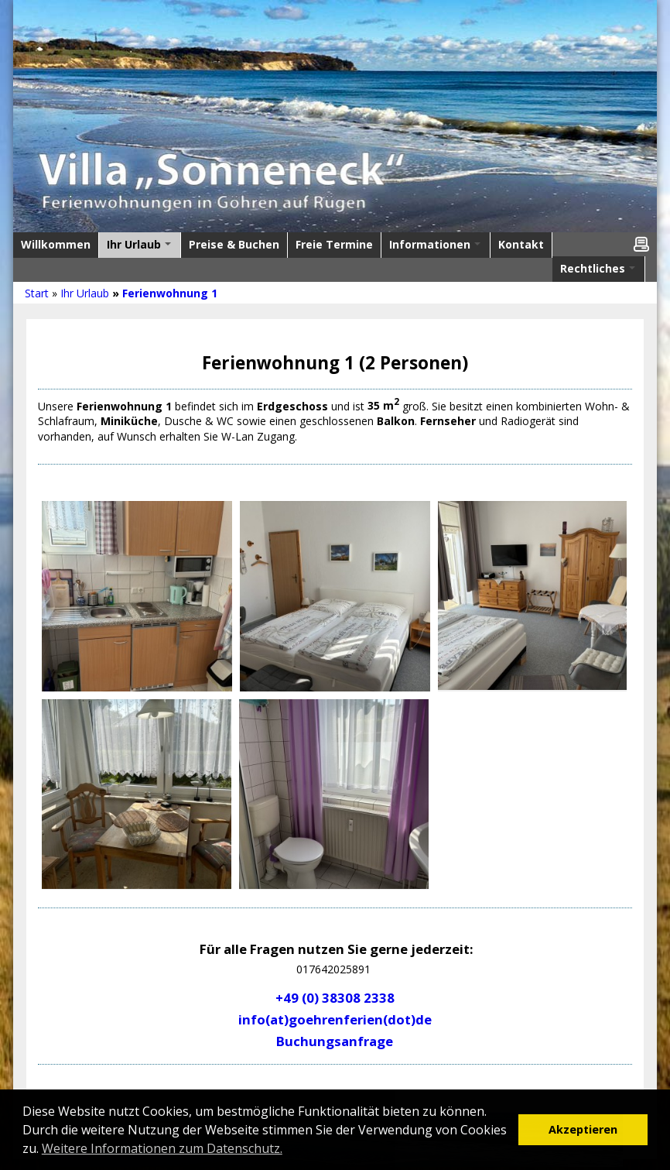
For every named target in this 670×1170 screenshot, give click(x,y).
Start (37, 293)
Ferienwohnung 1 (169, 293)
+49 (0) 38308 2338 (335, 998)
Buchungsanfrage (334, 1041)
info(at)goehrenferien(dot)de (335, 1019)
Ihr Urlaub (84, 293)
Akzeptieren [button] (583, 1129)
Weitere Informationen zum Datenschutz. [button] (162, 1148)
